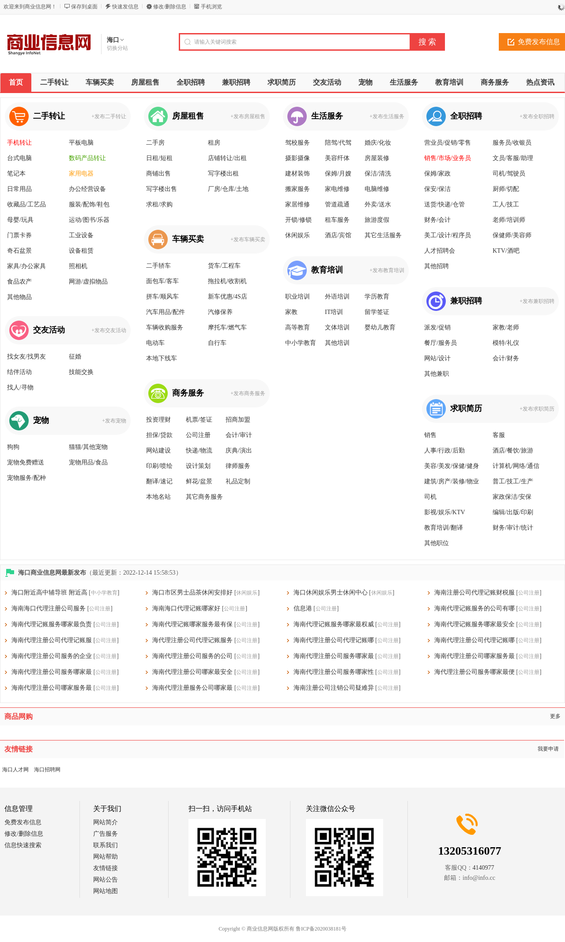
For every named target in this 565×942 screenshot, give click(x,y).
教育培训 (327, 269)
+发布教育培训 (386, 270)
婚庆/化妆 (378, 142)
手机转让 (19, 142)
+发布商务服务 (247, 393)
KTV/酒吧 (506, 250)
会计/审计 (239, 435)
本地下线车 (161, 358)
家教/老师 (506, 327)
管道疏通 (337, 204)
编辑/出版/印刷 (513, 512)
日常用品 (19, 189)
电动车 (155, 343)
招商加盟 (238, 419)
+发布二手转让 (108, 116)
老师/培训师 (509, 220)
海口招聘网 (47, 769)
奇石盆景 (19, 250)
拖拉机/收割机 (227, 281)
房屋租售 (188, 116)
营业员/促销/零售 (447, 142)
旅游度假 (377, 220)
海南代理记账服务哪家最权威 (334, 624)
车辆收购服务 (164, 327)
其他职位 (436, 543)
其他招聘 (436, 266)
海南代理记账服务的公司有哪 (474, 608)
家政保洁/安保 (512, 496)
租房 (214, 142)
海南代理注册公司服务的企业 (51, 656)
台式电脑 (19, 158)
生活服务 (327, 116)
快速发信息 (125, 7)
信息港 (303, 608)
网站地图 (105, 891)
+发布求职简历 (537, 409)
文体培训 (337, 327)
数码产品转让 (87, 158)
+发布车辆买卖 (247, 239)
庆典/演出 (239, 450)
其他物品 (19, 297)
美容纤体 (337, 158)
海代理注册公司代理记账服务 (192, 640)
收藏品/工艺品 (26, 204)
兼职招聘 (466, 300)
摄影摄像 (297, 158)
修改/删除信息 (169, 7)
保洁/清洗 (378, 173)
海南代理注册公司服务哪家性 (334, 672)
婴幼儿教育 (380, 327)
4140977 (483, 867)
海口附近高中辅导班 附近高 (49, 592)
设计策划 (198, 466)
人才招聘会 (439, 250)
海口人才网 (15, 769)
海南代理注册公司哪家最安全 (192, 672)
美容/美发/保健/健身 (451, 466)
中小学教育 (300, 343)
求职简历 (466, 408)
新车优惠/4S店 (227, 296)
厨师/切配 (506, 189)
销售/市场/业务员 (447, 158)
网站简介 (105, 822)
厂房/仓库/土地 (228, 189)
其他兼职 (436, 373)
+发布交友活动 (108, 330)
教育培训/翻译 (443, 527)
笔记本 (16, 173)
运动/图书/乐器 (89, 220)
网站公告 (105, 879)
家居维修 (297, 204)
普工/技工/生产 (513, 481)
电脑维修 (377, 189)
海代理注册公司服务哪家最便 (474, 672)
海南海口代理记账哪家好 (186, 608)
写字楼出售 (161, 189)
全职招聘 (466, 116)
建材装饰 (297, 173)
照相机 (78, 266)
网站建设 (158, 450)
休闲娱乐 (297, 235)
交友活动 (49, 329)
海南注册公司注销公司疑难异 (334, 687)
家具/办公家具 (26, 266)
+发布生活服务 (386, 116)
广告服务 (105, 833)
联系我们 (105, 845)
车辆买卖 (188, 239)
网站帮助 (105, 856)
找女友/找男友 (26, 356)
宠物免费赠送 (25, 462)
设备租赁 (81, 250)
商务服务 (188, 393)
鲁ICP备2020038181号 (321, 929)
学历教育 (377, 296)
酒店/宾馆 (338, 235)
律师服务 (238, 466)
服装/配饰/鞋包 (89, 204)
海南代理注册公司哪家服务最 (474, 656)
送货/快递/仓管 (444, 204)
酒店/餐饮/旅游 (513, 450)
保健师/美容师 (512, 235)
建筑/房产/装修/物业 (451, 481)
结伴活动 (19, 372)
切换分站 (117, 48)
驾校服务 (297, 142)
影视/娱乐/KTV (444, 512)
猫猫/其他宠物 (88, 447)
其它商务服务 (204, 496)
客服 (499, 435)
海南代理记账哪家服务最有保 (192, 624)
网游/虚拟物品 (88, 281)
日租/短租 (159, 158)
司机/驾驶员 (509, 173)
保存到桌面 (84, 7)
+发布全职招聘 (537, 116)
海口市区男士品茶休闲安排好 (192, 592)
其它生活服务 (383, 235)
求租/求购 (159, 204)
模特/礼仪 (506, 343)
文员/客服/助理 (513, 158)
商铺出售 (158, 173)
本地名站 (158, 496)
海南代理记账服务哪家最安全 (474, 624)
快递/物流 (199, 450)
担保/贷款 (159, 435)
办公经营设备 (87, 189)
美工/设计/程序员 (447, 235)
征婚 (75, 356)
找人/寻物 (20, 387)
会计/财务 (506, 358)
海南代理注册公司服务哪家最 (334, 656)
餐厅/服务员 (440, 343)
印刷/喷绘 (159, 466)
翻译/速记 (159, 481)
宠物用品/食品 (88, 462)
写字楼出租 (223, 173)
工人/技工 (506, 204)
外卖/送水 (378, 204)
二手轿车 (158, 265)
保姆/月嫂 (338, 173)
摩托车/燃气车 (227, 327)
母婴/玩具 (20, 220)
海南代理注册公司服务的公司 (192, 656)
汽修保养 (220, 312)
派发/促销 (437, 327)
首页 (16, 82)
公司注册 (198, 435)
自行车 (217, 343)
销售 (430, 435)
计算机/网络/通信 (516, 466)
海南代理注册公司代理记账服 (51, 640)
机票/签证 (199, 419)
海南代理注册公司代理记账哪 (334, 640)
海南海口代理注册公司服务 (48, 608)
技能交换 (81, 372)
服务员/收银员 (512, 142)
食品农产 (19, 281)
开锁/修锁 (298, 220)
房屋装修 (377, 158)
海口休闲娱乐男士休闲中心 (331, 592)
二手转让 (49, 116)
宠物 (41, 420)
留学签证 (377, 312)
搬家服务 (297, 189)
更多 (555, 716)
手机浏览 (211, 7)
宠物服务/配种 (26, 478)
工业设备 (81, 235)
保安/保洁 (437, 189)
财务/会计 (437, 220)
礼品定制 (238, 481)
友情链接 (105, 868)
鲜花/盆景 (199, 481)
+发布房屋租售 (247, 116)
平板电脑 (81, 142)
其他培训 (337, 343)
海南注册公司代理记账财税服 (474, 592)
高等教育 (297, 327)
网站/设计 (437, 358)
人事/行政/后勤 (444, 450)
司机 (430, 496)
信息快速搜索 (22, 845)
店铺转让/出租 (227, 158)
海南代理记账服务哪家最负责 (51, 624)
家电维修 (337, 189)
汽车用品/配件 (165, 312)
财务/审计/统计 (513, 527)
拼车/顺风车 (162, 296)
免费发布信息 (22, 822)
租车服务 (337, 220)
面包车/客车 (162, 281)
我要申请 (548, 749)
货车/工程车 (224, 265)
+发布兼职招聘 (537, 301)
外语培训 (337, 296)
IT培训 (334, 312)
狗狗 (13, 447)
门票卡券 (19, 235)
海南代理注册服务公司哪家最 (192, 687)
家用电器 (81, 173)
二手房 (155, 142)
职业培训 (297, 296)
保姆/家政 (437, 173)
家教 (291, 312)
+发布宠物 (114, 421)
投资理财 (158, 419)
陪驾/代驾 (338, 142)
